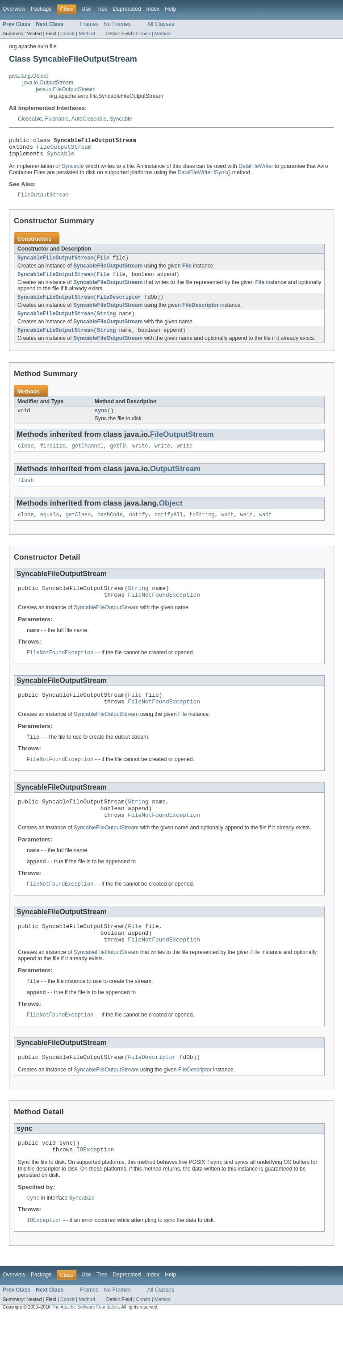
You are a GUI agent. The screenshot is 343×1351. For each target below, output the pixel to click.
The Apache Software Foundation (85, 1343)
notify (138, 527)
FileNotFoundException (164, 610)
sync (101, 420)
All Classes (160, 24)
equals (49, 527)
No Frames (117, 24)
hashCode (110, 527)
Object (171, 515)
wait (227, 527)
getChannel (88, 456)
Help (170, 9)
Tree (102, 9)
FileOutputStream (64, 149)
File (103, 263)
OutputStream (175, 480)
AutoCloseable (89, 119)
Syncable (120, 119)
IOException (95, 1184)
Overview (14, 9)
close (26, 456)
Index (152, 9)
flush (26, 492)
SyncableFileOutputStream (55, 263)
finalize (53, 456)
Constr (67, 33)
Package (41, 9)
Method (87, 33)
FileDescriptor (119, 304)
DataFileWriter (255, 170)
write (140, 456)
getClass (78, 527)
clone (26, 527)
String (106, 322)
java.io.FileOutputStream (66, 89)
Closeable (30, 119)
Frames (89, 24)
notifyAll (169, 527)
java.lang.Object (28, 76)
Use (86, 9)
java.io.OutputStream (47, 82)
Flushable (57, 119)
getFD (118, 456)
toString (202, 527)
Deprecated (127, 9)
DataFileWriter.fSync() (204, 176)
